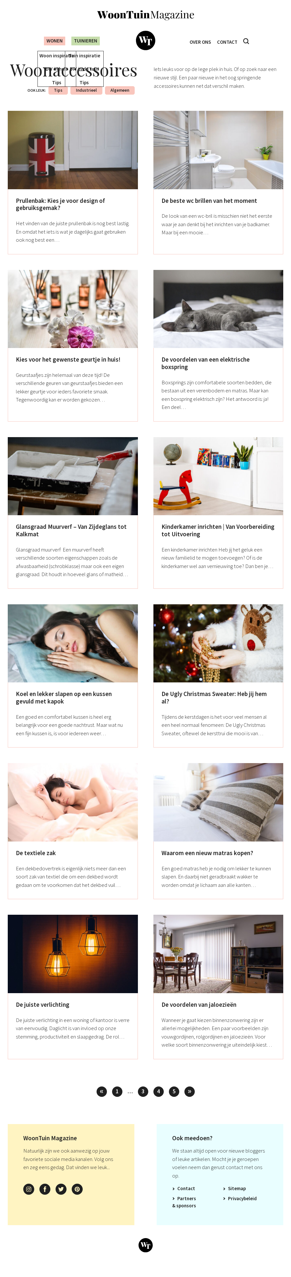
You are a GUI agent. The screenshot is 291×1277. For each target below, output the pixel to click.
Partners (186, 1208)
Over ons (198, 41)
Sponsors (186, 1215)
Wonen (49, 41)
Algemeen (119, 99)
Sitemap (237, 1198)
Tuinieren (84, 41)
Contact (229, 41)
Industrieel (86, 99)
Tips (58, 99)
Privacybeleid (242, 1208)
